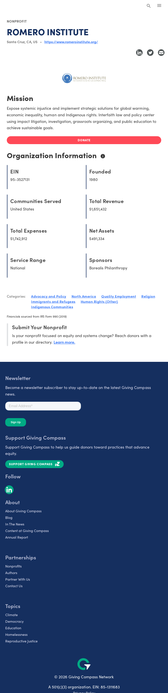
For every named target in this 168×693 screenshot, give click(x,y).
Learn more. (64, 342)
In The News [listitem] (14, 524)
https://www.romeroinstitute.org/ (71, 41)
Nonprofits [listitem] (13, 566)
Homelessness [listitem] (16, 634)
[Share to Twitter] (150, 52)
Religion (148, 296)
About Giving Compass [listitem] (23, 510)
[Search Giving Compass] (149, 6)
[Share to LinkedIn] (139, 52)
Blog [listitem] (8, 517)
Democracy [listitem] (14, 621)
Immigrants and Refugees (53, 301)
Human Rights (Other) (99, 301)
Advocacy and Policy (48, 296)
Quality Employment (118, 296)
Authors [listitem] (11, 572)
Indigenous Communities (52, 306)
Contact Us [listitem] (14, 585)
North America (84, 296)
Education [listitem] (13, 627)
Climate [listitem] (11, 614)
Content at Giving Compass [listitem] (27, 530)
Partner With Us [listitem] (17, 579)
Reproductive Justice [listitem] (21, 640)
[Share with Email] (161, 52)
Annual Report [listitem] (16, 537)
